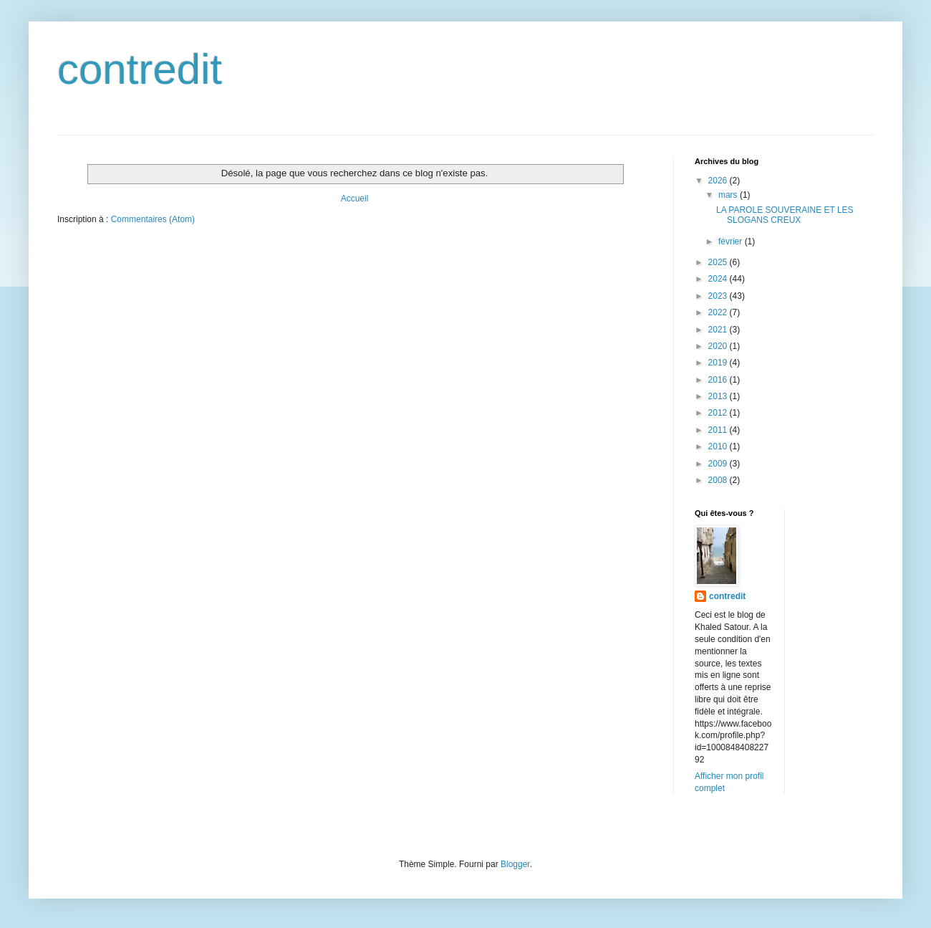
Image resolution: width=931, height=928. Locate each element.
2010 (719, 446)
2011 (719, 430)
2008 (719, 480)
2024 (719, 279)
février (731, 241)
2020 (719, 346)
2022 (719, 312)
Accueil (355, 198)
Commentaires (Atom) (153, 219)
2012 (719, 413)
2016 (719, 380)
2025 (719, 262)
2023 (719, 296)
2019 (719, 363)
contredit (139, 69)
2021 (719, 330)
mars (729, 195)
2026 (719, 181)
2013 (719, 396)
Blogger (515, 864)
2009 (719, 464)
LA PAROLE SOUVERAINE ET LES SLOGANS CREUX (785, 215)
